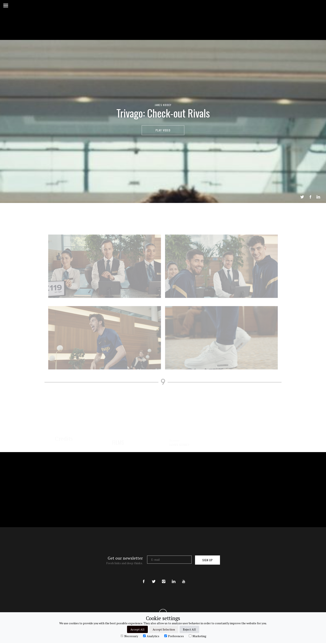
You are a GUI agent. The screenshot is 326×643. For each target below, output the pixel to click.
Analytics (151, 636)
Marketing (197, 636)
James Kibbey (163, 105)
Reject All (189, 629)
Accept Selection (164, 629)
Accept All (137, 629)
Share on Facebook (310, 197)
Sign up (207, 560)
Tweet (302, 197)
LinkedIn (318, 197)
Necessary (129, 636)
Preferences (174, 636)
